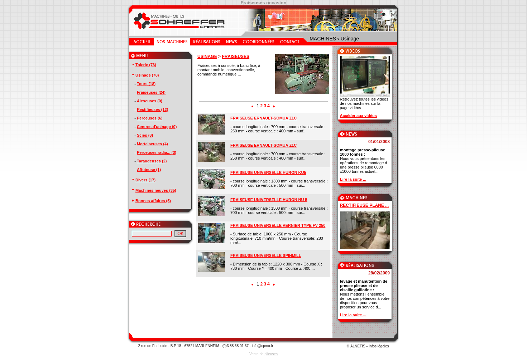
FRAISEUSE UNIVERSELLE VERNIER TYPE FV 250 (277, 225)
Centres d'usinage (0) (157, 127)
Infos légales (379, 346)
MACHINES (323, 39)
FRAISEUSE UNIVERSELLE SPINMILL (265, 255)
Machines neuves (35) (153, 190)
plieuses (271, 354)
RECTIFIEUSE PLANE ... (364, 205)
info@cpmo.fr (262, 346)
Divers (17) (143, 180)
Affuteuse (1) (149, 169)
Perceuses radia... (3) (156, 152)
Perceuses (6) (150, 118)
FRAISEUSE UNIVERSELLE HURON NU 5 (268, 199)
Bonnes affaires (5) (151, 201)
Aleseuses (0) (149, 101)
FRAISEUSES (235, 56)
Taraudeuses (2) (152, 161)
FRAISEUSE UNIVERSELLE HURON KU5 (268, 172)
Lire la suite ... (353, 179)
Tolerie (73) (143, 65)
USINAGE (207, 56)
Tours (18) (146, 84)
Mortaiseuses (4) (152, 144)
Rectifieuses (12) (152, 109)
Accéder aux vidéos (358, 115)
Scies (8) (145, 135)
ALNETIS (357, 346)
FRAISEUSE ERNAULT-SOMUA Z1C (263, 118)
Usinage (350, 39)
